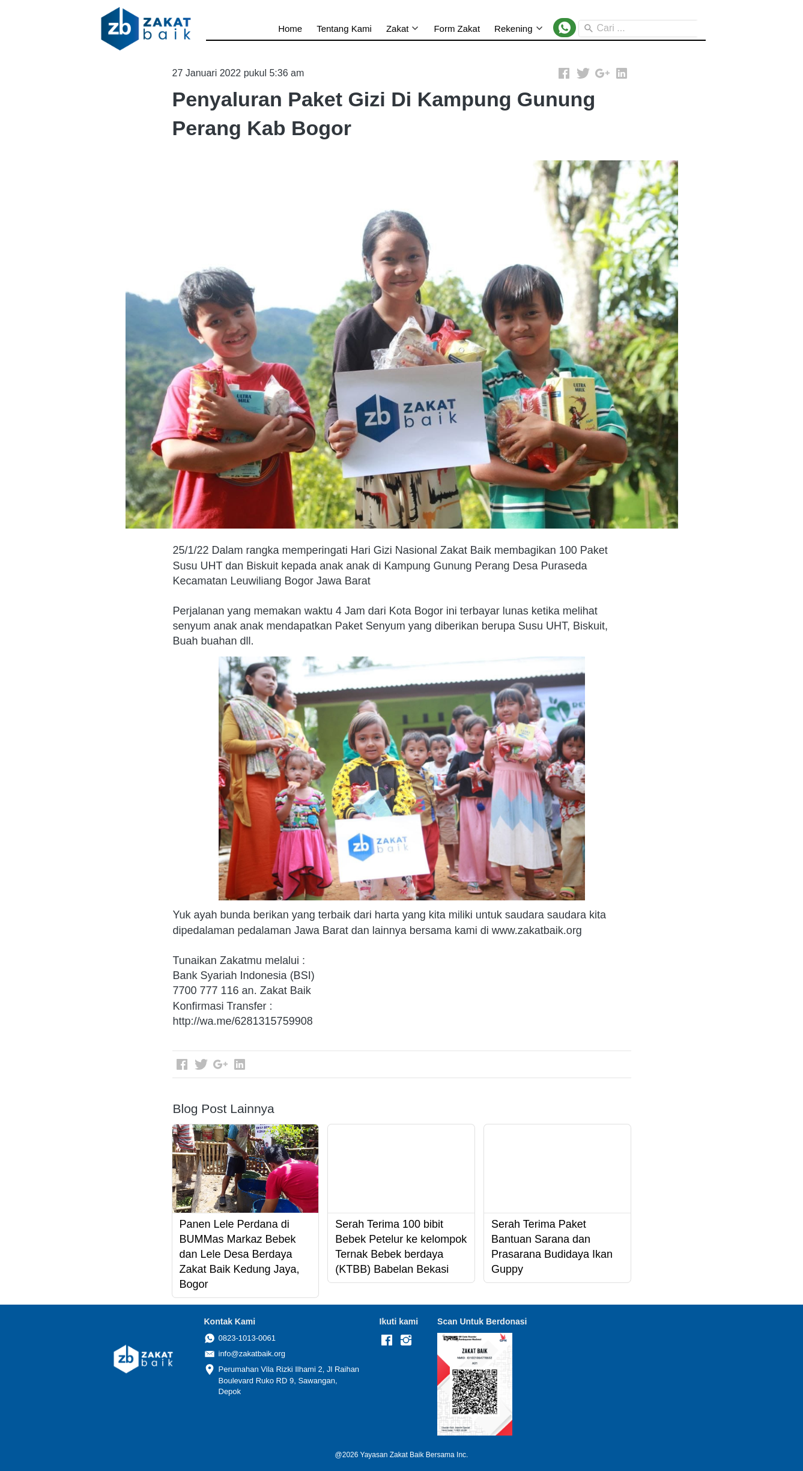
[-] (387, 1340)
